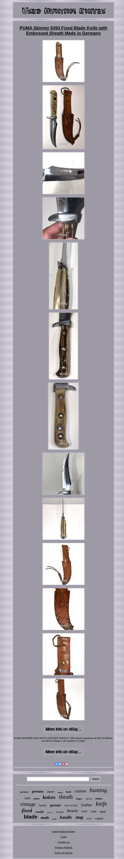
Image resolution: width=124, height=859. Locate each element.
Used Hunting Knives (63, 831)
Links (63, 836)
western (50, 812)
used (102, 811)
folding (60, 792)
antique (99, 798)
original (99, 818)
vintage (28, 804)
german (55, 805)
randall (39, 811)
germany (38, 791)
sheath (66, 797)
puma (36, 798)
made (45, 818)
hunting (98, 790)
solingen (60, 812)
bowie (72, 810)
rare (84, 811)
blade (30, 817)
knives (49, 797)
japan (50, 791)
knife (101, 804)
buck (68, 791)
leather (86, 805)
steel (27, 798)
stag (79, 817)
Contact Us (63, 842)
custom (80, 791)
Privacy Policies (63, 847)
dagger (79, 798)
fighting (89, 799)
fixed (27, 810)
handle (66, 817)
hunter (43, 805)
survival (71, 805)
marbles (24, 792)
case (94, 811)
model (89, 818)
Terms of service (63, 852)
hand (55, 819)
